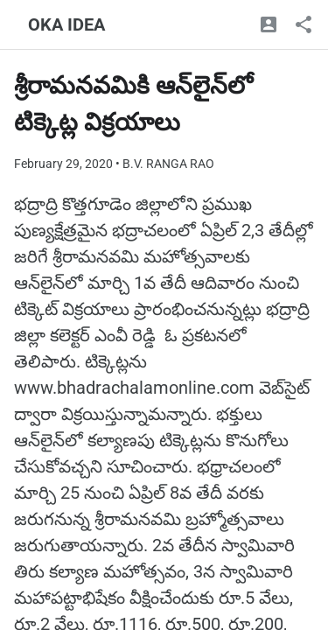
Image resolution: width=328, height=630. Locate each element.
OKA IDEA (66, 24)
